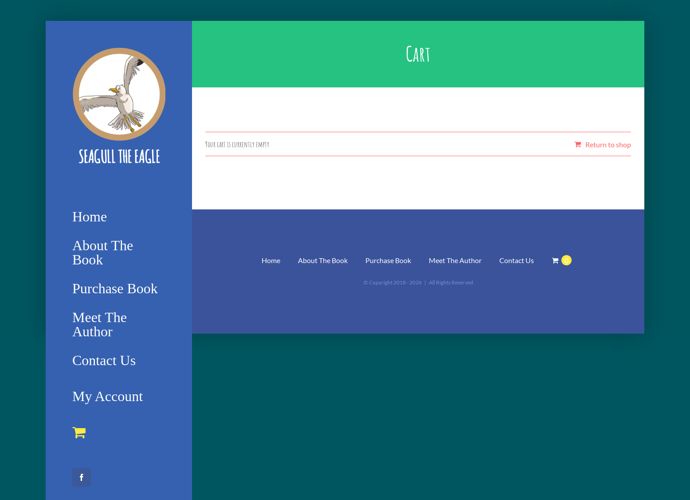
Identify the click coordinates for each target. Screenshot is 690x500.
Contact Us (516, 260)
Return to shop (608, 144)
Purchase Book (388, 260)
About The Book (323, 260)
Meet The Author (455, 260)
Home (271, 260)
